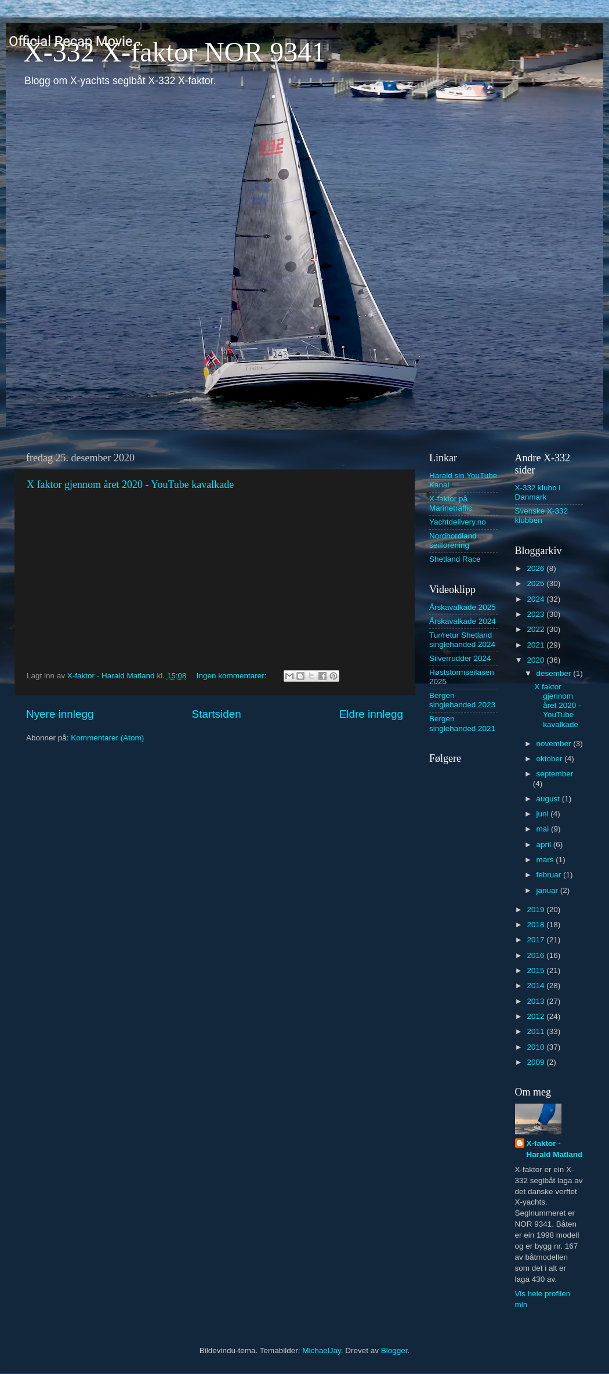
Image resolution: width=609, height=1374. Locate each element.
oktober (550, 758)
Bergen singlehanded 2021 (462, 723)
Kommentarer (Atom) (107, 737)
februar (550, 874)
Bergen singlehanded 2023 (462, 700)
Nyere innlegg (60, 714)
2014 (536, 985)
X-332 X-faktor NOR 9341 (174, 52)
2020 (536, 660)
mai (544, 829)
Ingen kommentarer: (233, 675)
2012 (536, 1016)
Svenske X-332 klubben (541, 516)
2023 (536, 614)
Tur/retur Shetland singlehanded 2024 (462, 640)
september (555, 773)
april (544, 844)
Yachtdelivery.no (457, 522)
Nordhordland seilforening (453, 540)
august (549, 798)
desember (555, 673)
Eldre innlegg (371, 714)
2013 (536, 1001)
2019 (536, 909)
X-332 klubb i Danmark (538, 492)
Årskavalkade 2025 (462, 607)
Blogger (394, 1350)
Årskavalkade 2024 (462, 621)
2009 (536, 1062)
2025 (536, 583)
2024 (536, 599)
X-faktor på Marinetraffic (450, 503)
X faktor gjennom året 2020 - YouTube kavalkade (130, 484)
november (555, 743)
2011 (536, 1031)
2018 (536, 924)
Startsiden (216, 714)
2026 (536, 568)
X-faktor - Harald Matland (555, 1149)
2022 (536, 629)
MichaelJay (321, 1350)
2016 (536, 955)
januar (548, 890)
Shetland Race (455, 559)
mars (546, 859)
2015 (536, 970)
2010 (536, 1047)
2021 (536, 645)
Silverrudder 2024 (460, 658)
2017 (536, 939)
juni (543, 813)
